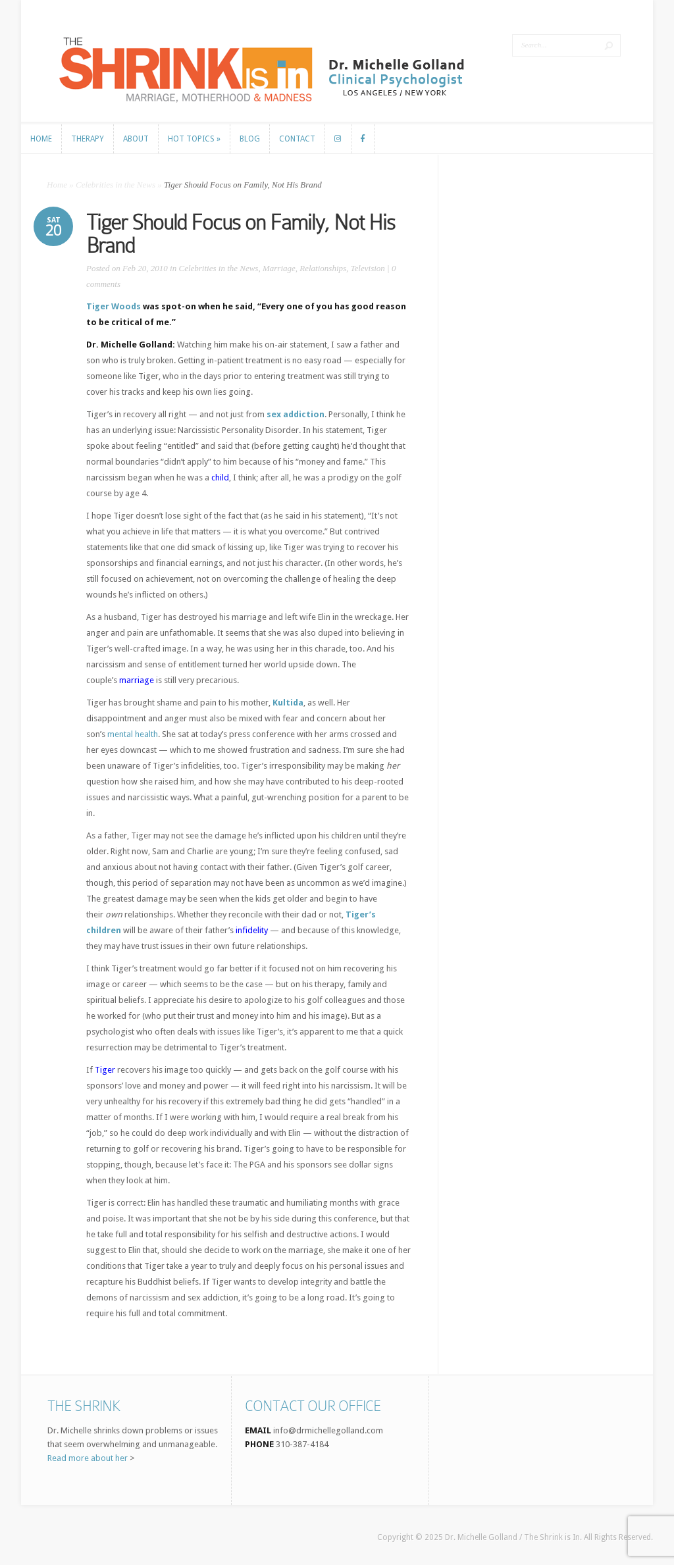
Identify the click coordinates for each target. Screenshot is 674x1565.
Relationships (322, 268)
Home (57, 185)
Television (368, 268)
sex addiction (295, 414)
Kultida (287, 702)
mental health (132, 734)
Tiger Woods (113, 306)
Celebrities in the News (115, 185)
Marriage (279, 268)
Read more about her (87, 1458)
